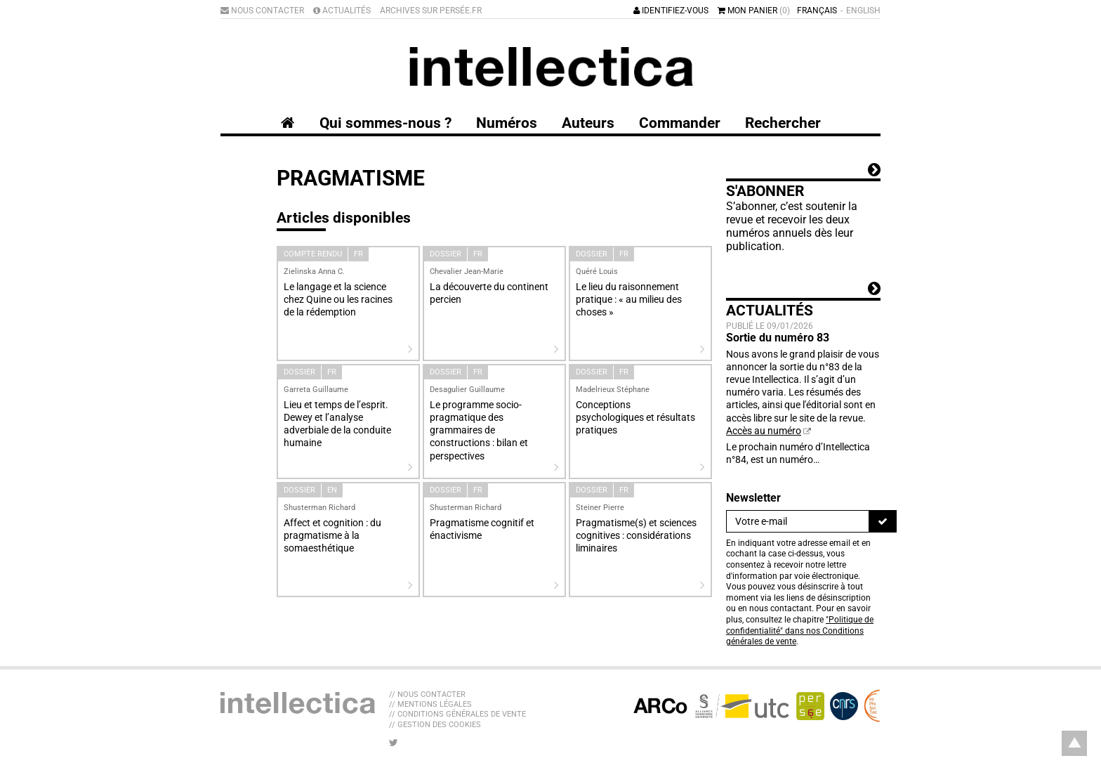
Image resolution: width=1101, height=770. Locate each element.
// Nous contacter (427, 694)
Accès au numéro (763, 430)
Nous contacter (262, 10)
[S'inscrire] (883, 521)
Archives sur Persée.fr (431, 10)
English (863, 10)
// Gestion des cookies (435, 724)
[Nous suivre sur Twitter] (393, 742)
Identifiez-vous (670, 10)
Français (817, 10)
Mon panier (754, 10)
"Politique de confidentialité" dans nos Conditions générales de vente (799, 630)
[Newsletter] (797, 521)
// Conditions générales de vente (457, 714)
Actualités (342, 10)
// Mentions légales (430, 704)
